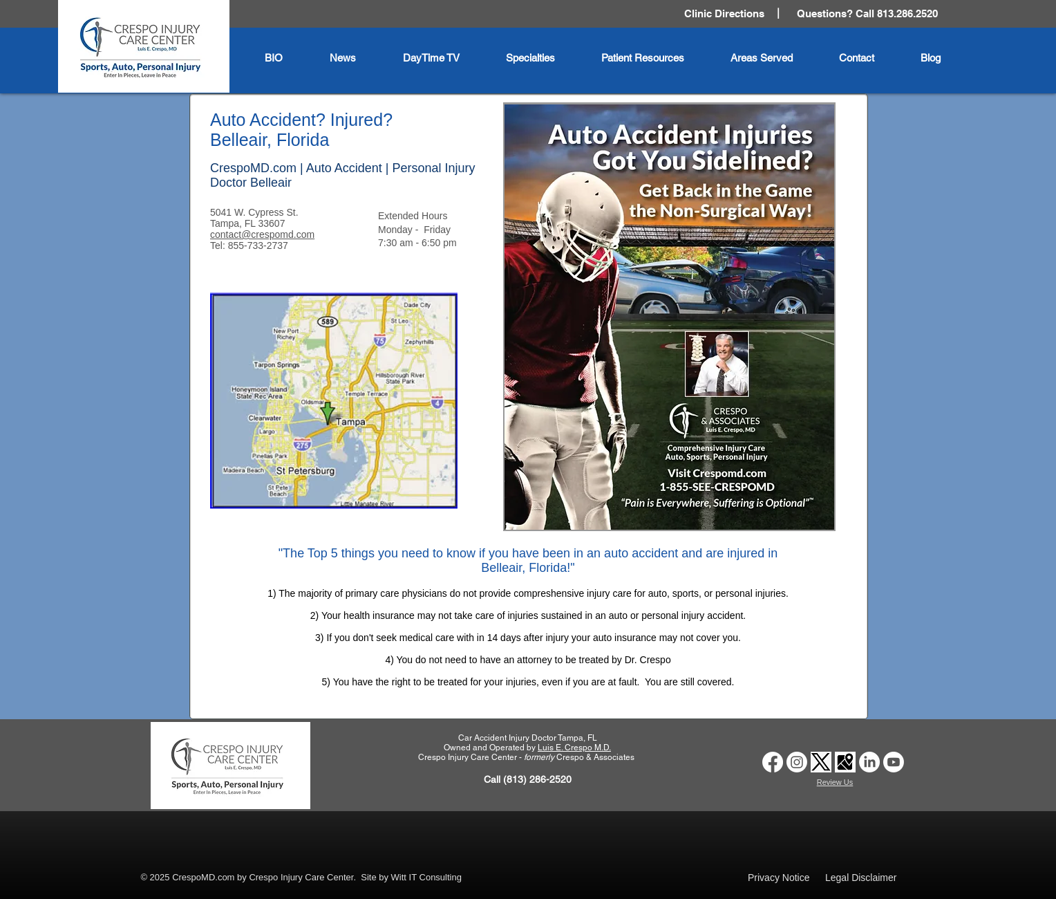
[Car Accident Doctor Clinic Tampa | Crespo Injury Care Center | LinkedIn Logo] (869, 762)
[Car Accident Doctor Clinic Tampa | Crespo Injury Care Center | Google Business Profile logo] (845, 762)
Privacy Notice (778, 877)
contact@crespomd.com (262, 234)
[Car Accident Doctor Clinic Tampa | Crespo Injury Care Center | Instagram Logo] (796, 762)
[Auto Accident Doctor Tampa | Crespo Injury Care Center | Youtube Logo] (893, 762)
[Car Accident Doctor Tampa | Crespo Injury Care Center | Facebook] (772, 762)
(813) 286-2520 (537, 779)
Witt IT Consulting (426, 877)
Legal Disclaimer (860, 877)
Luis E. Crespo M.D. (574, 747)
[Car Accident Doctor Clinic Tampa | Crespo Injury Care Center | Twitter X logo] (821, 762)
